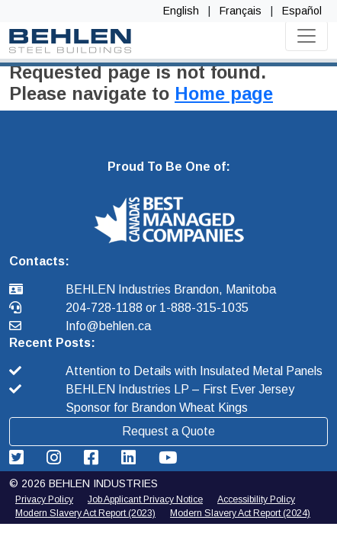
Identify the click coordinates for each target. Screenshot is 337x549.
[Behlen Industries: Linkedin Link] (130, 457)
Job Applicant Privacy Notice (145, 499)
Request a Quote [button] (168, 431)
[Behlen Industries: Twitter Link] (18, 457)
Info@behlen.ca (108, 325)
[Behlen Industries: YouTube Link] (168, 457)
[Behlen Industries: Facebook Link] (93, 457)
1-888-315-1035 (204, 307)
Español (302, 11)
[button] (168, 219)
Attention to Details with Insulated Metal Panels (194, 370)
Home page (224, 94)
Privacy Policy (44, 499)
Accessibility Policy (256, 499)
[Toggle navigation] (306, 36)
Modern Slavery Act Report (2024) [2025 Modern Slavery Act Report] (240, 513)
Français (241, 11)
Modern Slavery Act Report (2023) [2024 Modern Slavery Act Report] (85, 513)
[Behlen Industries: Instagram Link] (56, 457)
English (181, 11)
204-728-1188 (106, 307)
